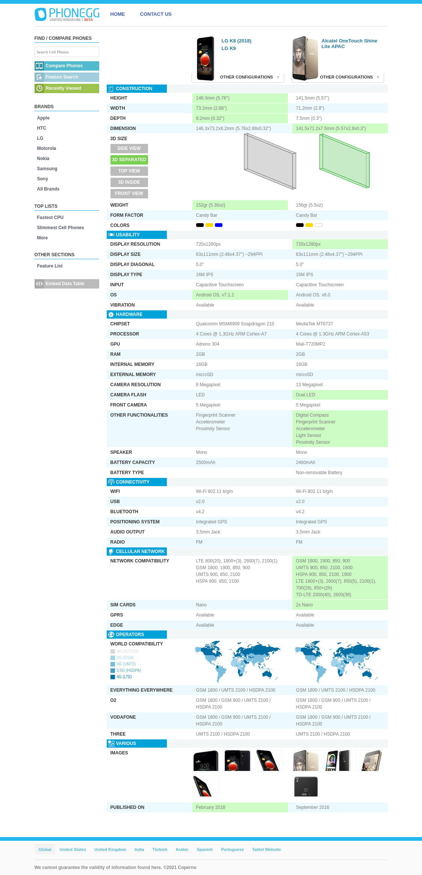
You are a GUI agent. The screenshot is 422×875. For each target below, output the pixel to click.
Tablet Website (266, 849)
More (42, 237)
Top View (129, 171)
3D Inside (129, 182)
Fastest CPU (50, 217)
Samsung (47, 168)
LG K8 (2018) (236, 41)
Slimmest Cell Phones (60, 227)
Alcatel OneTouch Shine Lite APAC (350, 43)
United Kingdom (110, 849)
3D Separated (129, 159)
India (139, 849)
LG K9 (229, 48)
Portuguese (232, 849)
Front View (129, 193)
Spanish (205, 849)
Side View (129, 148)
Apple (43, 118)
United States (73, 849)
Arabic (181, 849)
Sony (42, 178)
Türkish (160, 849)
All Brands (48, 189)
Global (45, 849)
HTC (42, 128)
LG (40, 138)
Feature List (50, 266)
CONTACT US (156, 14)
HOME (117, 14)
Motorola (46, 148)
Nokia (43, 158)
